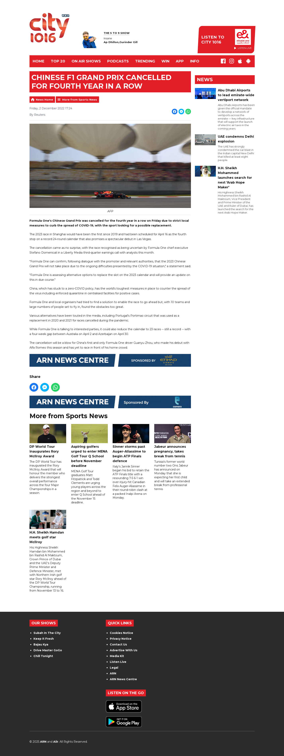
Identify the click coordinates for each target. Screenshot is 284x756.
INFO (194, 61)
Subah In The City (47, 633)
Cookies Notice (121, 633)
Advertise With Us (123, 650)
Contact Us (118, 644)
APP (180, 61)
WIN (165, 61)
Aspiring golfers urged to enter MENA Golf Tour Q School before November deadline (89, 446)
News (205, 79)
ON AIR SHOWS (86, 61)
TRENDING (145, 61)
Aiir (55, 741)
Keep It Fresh (43, 638)
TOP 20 (58, 61)
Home (38, 61)
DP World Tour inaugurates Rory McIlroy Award (47, 441)
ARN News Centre (123, 679)
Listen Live (118, 662)
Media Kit (117, 656)
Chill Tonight (43, 656)
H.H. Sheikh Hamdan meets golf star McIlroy (47, 527)
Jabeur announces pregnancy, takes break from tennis (172, 441)
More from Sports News (79, 99)
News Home (44, 99)
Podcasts (118, 61)
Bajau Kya (40, 644)
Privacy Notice (121, 638)
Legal (114, 667)
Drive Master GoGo (47, 650)
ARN (113, 673)
